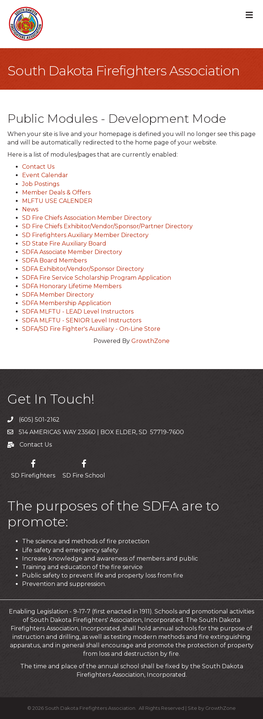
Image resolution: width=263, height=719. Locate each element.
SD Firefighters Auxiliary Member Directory (85, 235)
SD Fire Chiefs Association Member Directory (87, 217)
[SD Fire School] (84, 468)
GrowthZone (150, 340)
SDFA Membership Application (66, 303)
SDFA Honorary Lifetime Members (71, 286)
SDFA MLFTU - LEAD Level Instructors (78, 311)
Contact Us (38, 166)
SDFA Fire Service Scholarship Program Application (96, 277)
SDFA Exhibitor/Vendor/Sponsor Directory (83, 268)
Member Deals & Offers (56, 192)
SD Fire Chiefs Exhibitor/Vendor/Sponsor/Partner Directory (107, 226)
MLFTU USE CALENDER (57, 200)
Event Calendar (45, 175)
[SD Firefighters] (33, 468)
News (30, 209)
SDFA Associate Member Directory (72, 251)
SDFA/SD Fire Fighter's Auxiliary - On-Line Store (91, 328)
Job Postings (40, 183)
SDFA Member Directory (58, 294)
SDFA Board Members (54, 260)
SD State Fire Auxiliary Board (64, 243)
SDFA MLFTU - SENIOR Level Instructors (81, 320)
